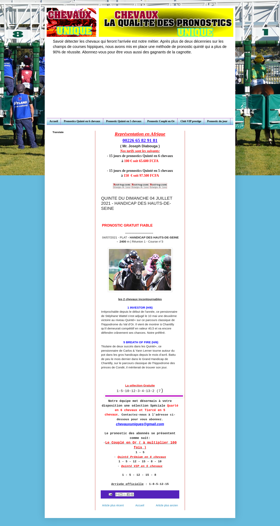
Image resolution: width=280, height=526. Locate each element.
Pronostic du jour (217, 121)
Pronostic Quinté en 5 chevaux (124, 121)
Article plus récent (113, 505)
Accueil (53, 121)
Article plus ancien (167, 505)
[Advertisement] (140, 89)
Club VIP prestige (190, 121)
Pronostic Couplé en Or (161, 121)
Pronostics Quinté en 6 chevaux (82, 121)
